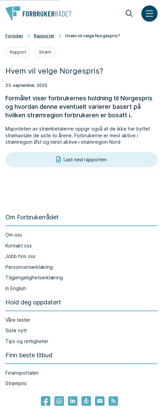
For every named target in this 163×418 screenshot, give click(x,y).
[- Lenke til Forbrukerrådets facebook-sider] (45, 401)
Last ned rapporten (81, 160)
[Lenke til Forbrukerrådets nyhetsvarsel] (99, 401)
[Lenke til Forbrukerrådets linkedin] (72, 401)
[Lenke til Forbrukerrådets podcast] (86, 401)
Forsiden (14, 35)
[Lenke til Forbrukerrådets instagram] (59, 401)
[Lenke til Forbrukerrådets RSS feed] (113, 401)
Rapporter (44, 35)
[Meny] (149, 13)
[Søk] (129, 13)
